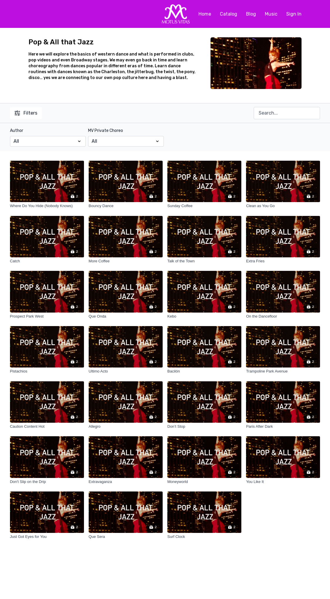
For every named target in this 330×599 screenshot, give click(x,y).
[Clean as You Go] (283, 206)
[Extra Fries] (283, 261)
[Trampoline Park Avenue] (283, 371)
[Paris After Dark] (283, 426)
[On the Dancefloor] (283, 316)
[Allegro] (126, 426)
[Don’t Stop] (204, 426)
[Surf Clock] (204, 537)
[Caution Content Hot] (47, 426)
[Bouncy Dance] (126, 206)
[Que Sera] (126, 537)
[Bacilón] (204, 371)
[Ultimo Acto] (126, 371)
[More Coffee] (126, 261)
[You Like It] (283, 482)
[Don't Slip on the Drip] (47, 482)
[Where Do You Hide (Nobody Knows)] (47, 206)
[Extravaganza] (126, 482)
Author (16, 130)
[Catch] (47, 261)
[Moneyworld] (204, 482)
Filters (26, 113)
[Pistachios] (47, 371)
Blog (251, 14)
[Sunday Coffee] (204, 206)
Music (271, 14)
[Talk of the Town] (204, 261)
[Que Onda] (126, 316)
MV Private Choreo (105, 130)
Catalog (228, 14)
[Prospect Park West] (47, 316)
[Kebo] (204, 316)
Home (204, 14)
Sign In (294, 14)
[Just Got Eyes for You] (47, 537)
